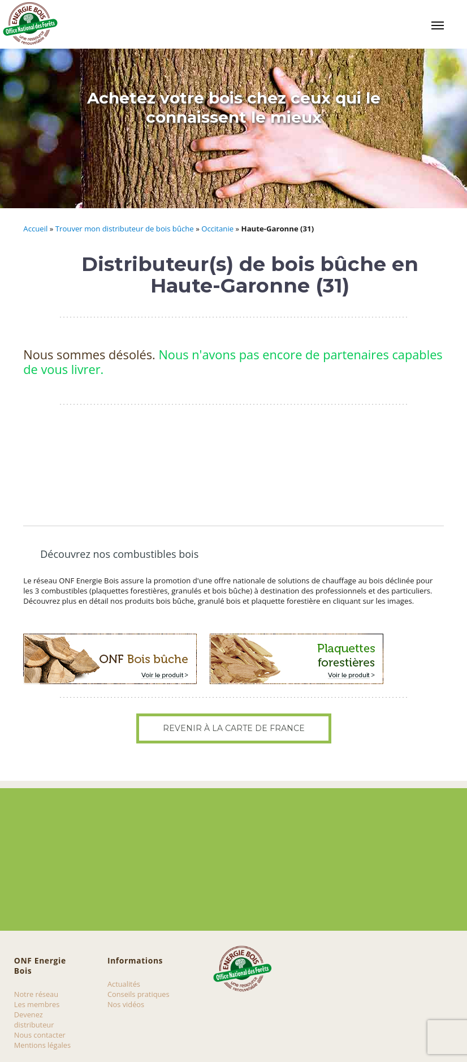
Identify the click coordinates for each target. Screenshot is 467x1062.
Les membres (37, 1004)
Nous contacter (40, 1035)
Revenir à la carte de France (234, 728)
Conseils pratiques (138, 994)
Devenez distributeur (34, 1019)
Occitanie (217, 228)
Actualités (123, 984)
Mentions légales (42, 1045)
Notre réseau (36, 994)
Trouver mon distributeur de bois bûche (124, 228)
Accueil (35, 228)
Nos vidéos (125, 1004)
